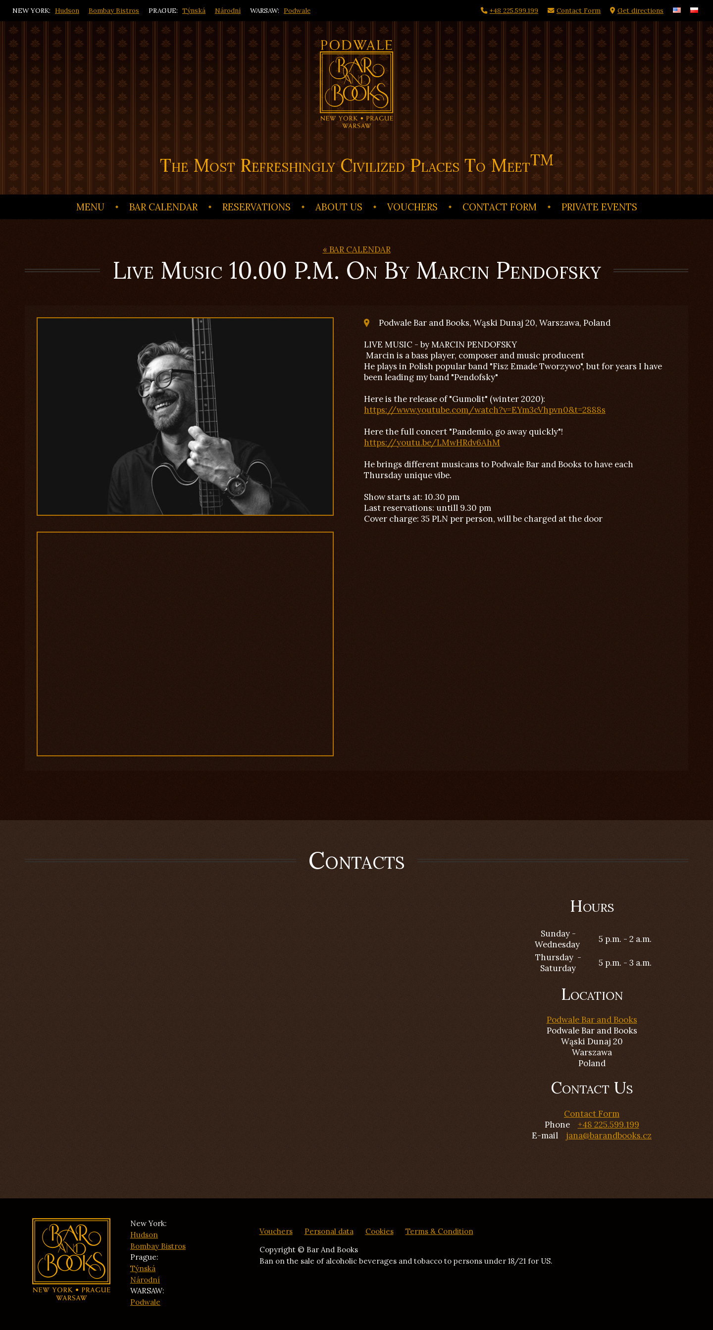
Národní (228, 10)
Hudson (67, 10)
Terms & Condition (439, 1231)
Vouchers (412, 207)
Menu (90, 207)
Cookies (379, 1231)
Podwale (297, 10)
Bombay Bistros (114, 10)
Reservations (256, 207)
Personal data (329, 1231)
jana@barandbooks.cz (609, 1135)
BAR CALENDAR (163, 207)
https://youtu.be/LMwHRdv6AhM (432, 442)
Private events (599, 207)
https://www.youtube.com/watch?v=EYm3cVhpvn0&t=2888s (485, 409)
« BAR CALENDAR (357, 249)
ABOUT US (338, 207)
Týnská (193, 10)
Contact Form (499, 207)
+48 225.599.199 (608, 1124)
